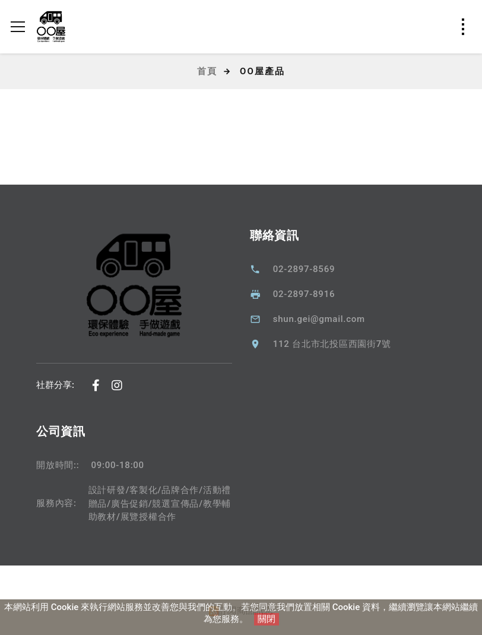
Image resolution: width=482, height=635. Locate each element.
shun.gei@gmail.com (319, 319)
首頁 (207, 71)
